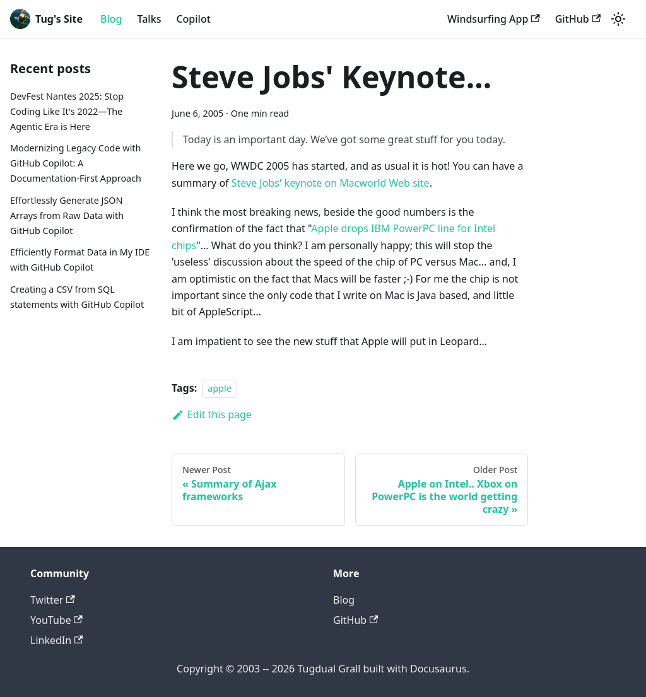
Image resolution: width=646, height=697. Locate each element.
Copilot (193, 19)
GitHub (578, 19)
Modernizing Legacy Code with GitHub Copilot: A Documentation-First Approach (75, 163)
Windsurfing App (493, 19)
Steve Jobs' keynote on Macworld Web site (331, 183)
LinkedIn (56, 640)
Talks (150, 19)
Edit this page (212, 414)
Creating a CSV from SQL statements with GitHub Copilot (77, 296)
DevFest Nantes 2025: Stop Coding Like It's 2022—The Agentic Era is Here (67, 111)
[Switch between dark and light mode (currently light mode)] (618, 19)
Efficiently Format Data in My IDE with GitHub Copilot (80, 259)
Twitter (52, 600)
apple (220, 388)
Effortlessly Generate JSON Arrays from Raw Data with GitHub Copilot (67, 215)
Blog (111, 19)
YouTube (56, 620)
